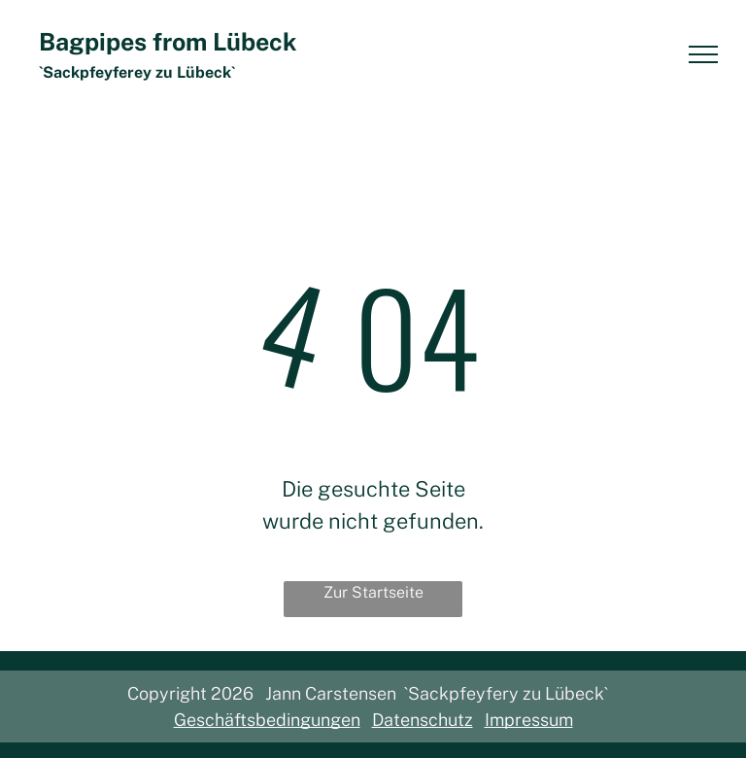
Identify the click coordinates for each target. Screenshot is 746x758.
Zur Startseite (373, 592)
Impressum (529, 719)
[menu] (703, 54)
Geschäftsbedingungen (267, 719)
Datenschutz (422, 719)
